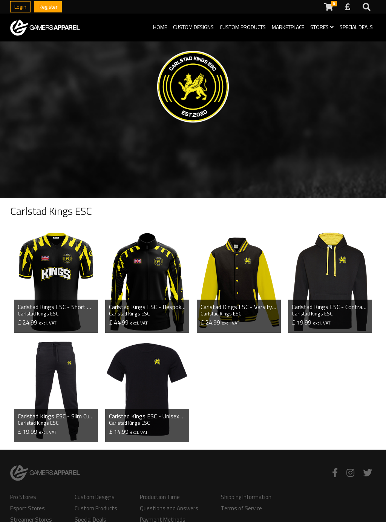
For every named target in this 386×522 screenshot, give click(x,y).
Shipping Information (246, 497)
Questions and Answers (169, 508)
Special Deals (356, 27)
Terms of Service (241, 508)
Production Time (160, 497)
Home (160, 27)
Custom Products (243, 27)
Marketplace (288, 27)
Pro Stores (23, 497)
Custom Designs (193, 27)
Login (20, 7)
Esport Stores (27, 508)
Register (48, 7)
